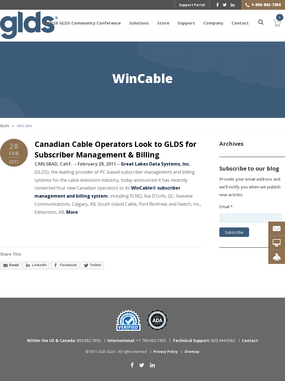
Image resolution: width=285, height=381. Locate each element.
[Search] (257, 23)
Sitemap (192, 351)
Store (163, 23)
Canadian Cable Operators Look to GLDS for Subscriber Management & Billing (115, 149)
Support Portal (192, 5)
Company (213, 23)
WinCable (142, 79)
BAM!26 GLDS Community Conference (82, 23)
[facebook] (217, 5)
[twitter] (225, 5)
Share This (10, 254)
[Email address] (250, 218)
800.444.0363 (204, 340)
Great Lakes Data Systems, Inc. (155, 164)
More (72, 212)
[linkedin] (233, 5)
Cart (277, 22)
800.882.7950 (64, 340)
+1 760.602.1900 (136, 340)
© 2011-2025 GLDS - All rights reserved (116, 351)
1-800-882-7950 (266, 4)
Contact (240, 23)
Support (186, 23)
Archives (231, 143)
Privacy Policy (165, 351)
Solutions (139, 23)
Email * (226, 206)
